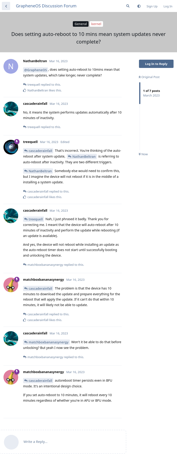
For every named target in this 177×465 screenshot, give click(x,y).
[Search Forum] (128, 6)
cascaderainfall (40, 151)
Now (143, 154)
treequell (36, 219)
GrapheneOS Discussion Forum (46, 6)
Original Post (149, 77)
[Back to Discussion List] (6, 6)
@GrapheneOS (35, 70)
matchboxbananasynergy (49, 342)
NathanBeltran (84, 156)
